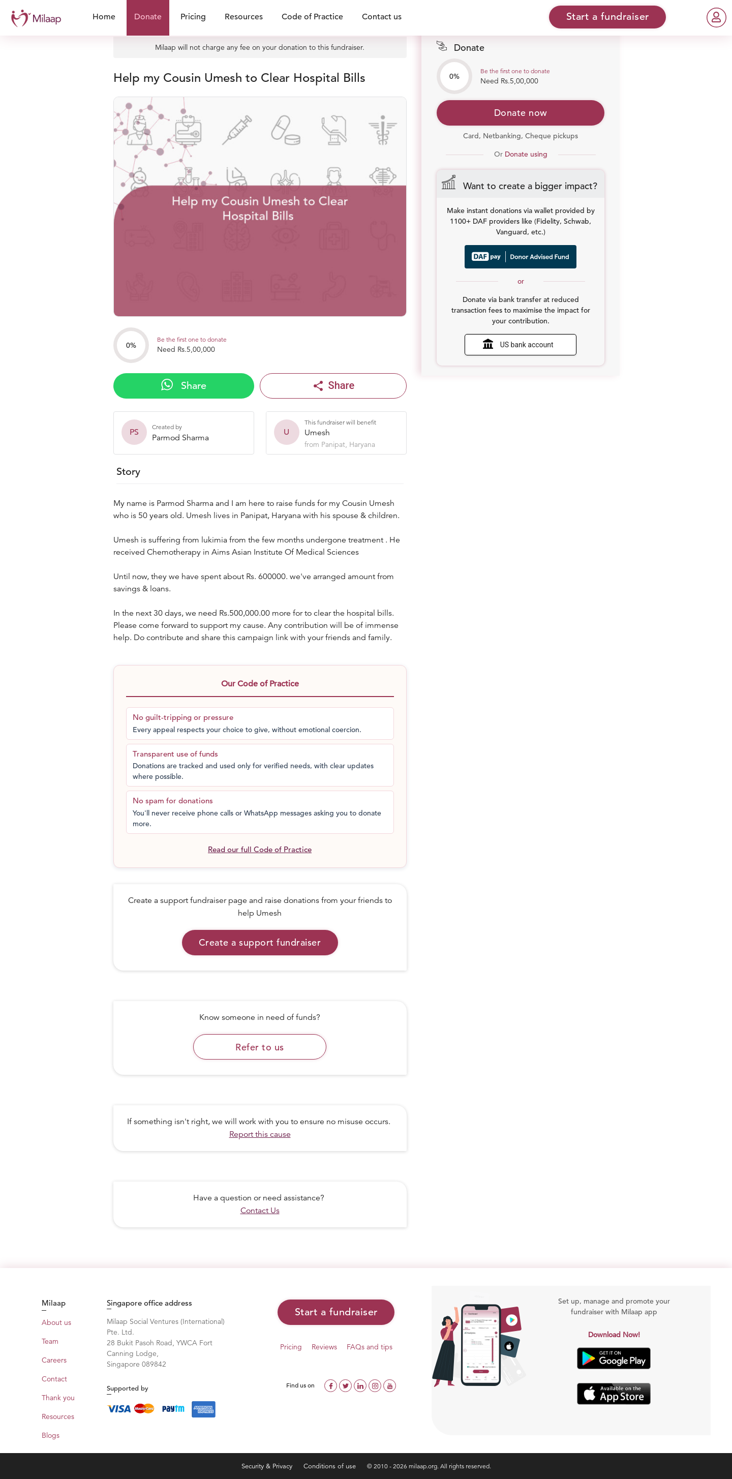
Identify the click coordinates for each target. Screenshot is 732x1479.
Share (183, 385)
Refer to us (259, 1047)
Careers (54, 1360)
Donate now (520, 112)
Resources (244, 17)
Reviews (324, 1346)
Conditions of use (330, 1466)
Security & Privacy (267, 1466)
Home (104, 17)
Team (50, 1341)
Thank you (58, 1397)
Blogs (50, 1435)
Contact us (382, 17)
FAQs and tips (369, 1346)
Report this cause (260, 1134)
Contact (54, 1378)
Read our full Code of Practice (260, 849)
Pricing (193, 17)
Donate (148, 17)
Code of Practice (312, 17)
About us (56, 1322)
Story (128, 471)
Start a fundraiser (336, 1312)
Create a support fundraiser (260, 942)
